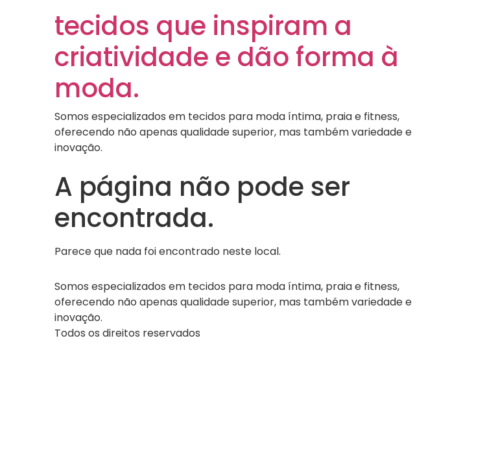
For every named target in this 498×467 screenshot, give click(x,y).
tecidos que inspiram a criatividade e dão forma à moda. (226, 57)
